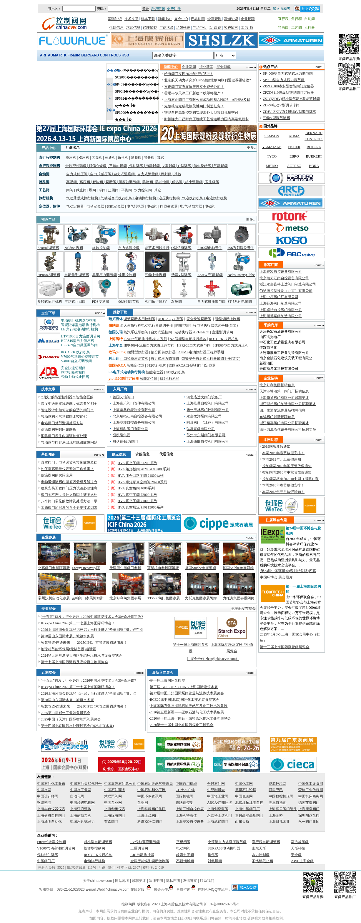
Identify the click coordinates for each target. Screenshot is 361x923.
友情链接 (190, 881)
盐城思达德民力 (82, 822)
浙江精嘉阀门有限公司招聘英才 (284, 423)
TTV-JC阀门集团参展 (163, 598)
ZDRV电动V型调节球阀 (281, 105)
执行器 (309, 28)
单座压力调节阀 (104, 275)
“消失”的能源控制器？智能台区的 (67, 397)
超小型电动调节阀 (98, 842)
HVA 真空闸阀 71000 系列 (137, 501)
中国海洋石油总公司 (120, 784)
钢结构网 (44, 802)
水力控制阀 (143, 190)
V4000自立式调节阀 (76, 361)
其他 (177, 174)
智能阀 (97, 182)
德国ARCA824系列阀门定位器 (192, 365)
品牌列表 (183, 28)
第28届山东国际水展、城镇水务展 (67, 636)
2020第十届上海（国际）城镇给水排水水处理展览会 (190, 718)
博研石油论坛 (245, 790)
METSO (272, 166)
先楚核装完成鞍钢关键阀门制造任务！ (194, 106)
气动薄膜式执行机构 (82, 198)
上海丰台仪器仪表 (51, 809)
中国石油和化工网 (151, 790)
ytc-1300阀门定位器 (124, 379)
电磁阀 (152, 206)
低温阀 (177, 182)
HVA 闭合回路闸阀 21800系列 (141, 476)
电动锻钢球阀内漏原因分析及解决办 (69, 482)
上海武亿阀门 (217, 822)
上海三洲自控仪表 (190, 809)
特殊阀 (283, 28)
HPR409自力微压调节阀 (79, 345)
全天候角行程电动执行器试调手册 (146, 325)
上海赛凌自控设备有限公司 (134, 422)
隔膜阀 (136, 157)
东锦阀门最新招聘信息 (277, 417)
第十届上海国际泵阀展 (167, 680)
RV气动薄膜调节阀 (145, 842)
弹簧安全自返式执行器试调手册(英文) (211, 359)
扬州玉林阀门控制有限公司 (208, 410)
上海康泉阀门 (309, 809)
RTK (63, 55)
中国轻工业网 (217, 796)
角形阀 (123, 157)
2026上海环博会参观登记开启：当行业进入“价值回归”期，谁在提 (92, 630)
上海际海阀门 (114, 815)
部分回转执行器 (163, 352)
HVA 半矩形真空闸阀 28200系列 (142, 482)
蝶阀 (92, 190)
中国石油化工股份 (51, 784)
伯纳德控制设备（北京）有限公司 (285, 291)
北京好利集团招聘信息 (277, 385)
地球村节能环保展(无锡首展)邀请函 (68, 649)
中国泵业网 (113, 802)
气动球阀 (136, 166)
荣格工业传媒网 (310, 790)
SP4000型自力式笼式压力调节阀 (287, 73)
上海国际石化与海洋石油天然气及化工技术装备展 (188, 706)
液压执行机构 (169, 198)
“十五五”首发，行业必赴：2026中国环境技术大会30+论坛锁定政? (92, 617)
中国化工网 (244, 784)
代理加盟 (150, 28)
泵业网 (142, 802)
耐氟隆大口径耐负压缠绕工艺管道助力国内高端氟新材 (206, 119)
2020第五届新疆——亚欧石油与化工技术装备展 (187, 712)
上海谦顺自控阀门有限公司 (208, 441)
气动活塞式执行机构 (116, 198)
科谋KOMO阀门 (149, 822)
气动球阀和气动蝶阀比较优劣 (64, 416)
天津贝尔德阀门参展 (125, 568)
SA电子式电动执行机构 (127, 372)
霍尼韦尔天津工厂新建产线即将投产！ (194, 93)
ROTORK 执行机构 (75, 352)
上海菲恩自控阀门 (51, 815)
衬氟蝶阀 (215, 861)
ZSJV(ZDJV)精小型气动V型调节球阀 (291, 99)
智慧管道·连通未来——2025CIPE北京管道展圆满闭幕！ (84, 643)
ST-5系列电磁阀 (240, 302)
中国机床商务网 (310, 796)
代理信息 (166, 454)
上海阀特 (116, 339)
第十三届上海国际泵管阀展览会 (284, 647)
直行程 (283, 19)
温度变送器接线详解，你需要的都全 (69, 404)
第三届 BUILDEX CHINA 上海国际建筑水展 (184, 687)
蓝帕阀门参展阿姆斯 (88, 598)
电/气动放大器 (191, 206)
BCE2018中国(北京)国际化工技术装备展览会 (184, 700)
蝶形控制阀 (127, 275)
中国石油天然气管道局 (155, 784)
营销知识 (231, 19)
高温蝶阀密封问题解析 (58, 429)
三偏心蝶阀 (118, 166)
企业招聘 (248, 19)
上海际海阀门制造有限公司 (280, 303)
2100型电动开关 (209, 248)
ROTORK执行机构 (98, 855)
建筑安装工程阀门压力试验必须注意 (69, 488)
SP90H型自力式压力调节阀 (284, 80)
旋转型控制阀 (94, 848)
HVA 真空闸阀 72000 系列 (137, 495)
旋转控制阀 (101, 248)
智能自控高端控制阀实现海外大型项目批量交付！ (203, 113)
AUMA (53, 55)
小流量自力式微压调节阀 (227, 842)
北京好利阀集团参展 (125, 598)
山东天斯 (242, 822)
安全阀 (296, 855)
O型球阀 (184, 166)
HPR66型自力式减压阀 (230, 345)
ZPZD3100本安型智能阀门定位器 (288, 86)
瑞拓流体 (116, 319)
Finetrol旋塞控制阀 (51, 842)
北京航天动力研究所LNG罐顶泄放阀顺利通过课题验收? (207, 80)
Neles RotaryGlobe (241, 275)
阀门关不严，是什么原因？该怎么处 (69, 495)
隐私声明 (173, 881)
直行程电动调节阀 (266, 842)
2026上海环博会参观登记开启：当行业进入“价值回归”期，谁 (88, 693)
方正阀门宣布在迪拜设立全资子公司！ (194, 87)
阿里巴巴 (276, 790)
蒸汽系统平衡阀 (136, 332)
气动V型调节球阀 (276, 118)
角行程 (296, 19)
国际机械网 (184, 796)
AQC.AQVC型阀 (170, 319)
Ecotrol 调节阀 (48, 248)
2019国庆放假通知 (276, 446)
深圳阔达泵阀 (309, 815)
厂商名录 (166, 28)
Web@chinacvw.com (113, 889)
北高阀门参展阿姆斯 (54, 568)
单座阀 (71, 157)
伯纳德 (114, 325)
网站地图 (122, 881)
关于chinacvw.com (97, 881)
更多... (252, 148)
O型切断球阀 (181, 248)
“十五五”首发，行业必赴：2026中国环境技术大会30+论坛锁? (88, 680)
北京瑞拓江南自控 (249, 802)
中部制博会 (216, 790)
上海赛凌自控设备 (190, 822)
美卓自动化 (277, 802)
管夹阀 (149, 157)
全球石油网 (216, 784)
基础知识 (115, 19)
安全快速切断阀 (73, 368)
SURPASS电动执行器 (224, 848)
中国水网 (44, 790)
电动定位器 (95, 206)
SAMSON (271, 136)
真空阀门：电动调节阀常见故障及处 (69, 462)
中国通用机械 (186, 784)
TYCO (272, 156)
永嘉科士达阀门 (219, 815)
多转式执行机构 (49, 302)
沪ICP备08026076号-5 (221, 904)
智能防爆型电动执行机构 (80, 325)
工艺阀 (296, 28)
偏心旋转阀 (202, 166)
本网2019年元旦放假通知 (281, 459)
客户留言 (231, 28)
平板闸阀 (183, 842)
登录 (145, 9)
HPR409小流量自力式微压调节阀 (149, 345)
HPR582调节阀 (48, 275)
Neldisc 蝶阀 (73, 248)
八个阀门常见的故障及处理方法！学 (69, 501)
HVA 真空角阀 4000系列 (136, 488)
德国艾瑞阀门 (123, 397)
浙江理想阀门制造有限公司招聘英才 (287, 404)
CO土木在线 (185, 790)
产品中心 (199, 28)
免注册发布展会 (243, 608)
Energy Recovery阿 (86, 568)
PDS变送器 (100, 302)
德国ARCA (117, 365)
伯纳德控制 (184, 802)
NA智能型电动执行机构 (187, 339)
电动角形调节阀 (76, 275)
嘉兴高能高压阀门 (249, 815)
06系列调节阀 (128, 302)
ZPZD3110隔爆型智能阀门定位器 (288, 93)
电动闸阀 (183, 848)
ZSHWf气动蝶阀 (210, 275)
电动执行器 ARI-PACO (191, 332)
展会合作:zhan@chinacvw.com (213, 659)
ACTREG (294, 166)
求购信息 (133, 28)
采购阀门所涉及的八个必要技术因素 (69, 508)
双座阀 (84, 157)
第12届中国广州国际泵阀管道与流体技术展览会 (187, 693)
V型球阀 (169, 166)
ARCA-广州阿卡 (219, 802)
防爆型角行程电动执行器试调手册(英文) (206, 325)
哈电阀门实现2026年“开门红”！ (188, 74)
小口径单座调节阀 (134, 359)
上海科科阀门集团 (151, 809)
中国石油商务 (114, 790)
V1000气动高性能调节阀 (56, 848)
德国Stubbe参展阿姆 (200, 568)
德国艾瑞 (116, 332)
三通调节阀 (139, 848)
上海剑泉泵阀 (217, 809)
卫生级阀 (212, 182)
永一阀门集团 (309, 822)
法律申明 (156, 881)
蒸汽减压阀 (300, 842)
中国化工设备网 (310, 784)
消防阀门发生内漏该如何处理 (64, 436)
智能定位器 (115, 206)
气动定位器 (75, 206)
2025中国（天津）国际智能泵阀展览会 (71, 719)
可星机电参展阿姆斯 (163, 568)
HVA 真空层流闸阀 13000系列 (141, 507)
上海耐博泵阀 (80, 815)
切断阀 (111, 182)
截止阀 (81, 190)
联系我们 (207, 881)
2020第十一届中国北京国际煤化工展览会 (181, 725)
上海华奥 (116, 345)
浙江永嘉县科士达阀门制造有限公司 (287, 284)
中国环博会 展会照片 (276, 577)
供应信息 (116, 28)
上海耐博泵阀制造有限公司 (280, 316)
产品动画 (198, 19)
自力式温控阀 (128, 248)
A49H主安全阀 (302, 861)
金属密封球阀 (75, 166)
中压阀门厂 (46, 861)
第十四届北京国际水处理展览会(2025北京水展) (77, 726)
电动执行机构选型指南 (78, 320)
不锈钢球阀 (185, 861)
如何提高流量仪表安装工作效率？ (67, 469)
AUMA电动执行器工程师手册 (201, 352)
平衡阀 (126, 190)
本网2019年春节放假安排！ (283, 453)
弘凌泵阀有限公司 (201, 429)
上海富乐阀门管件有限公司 (134, 403)
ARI (43, 55)
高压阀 (84, 182)
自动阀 (309, 19)
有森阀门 (111, 822)
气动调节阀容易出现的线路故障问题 (69, 442)
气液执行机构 (192, 198)
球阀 (102, 190)
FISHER (294, 147)
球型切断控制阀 (73, 372)
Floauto (74, 55)
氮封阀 (166, 174)
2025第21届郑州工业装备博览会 (65, 713)
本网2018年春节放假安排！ (283, 485)
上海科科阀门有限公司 (130, 429)
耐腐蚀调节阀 (129, 182)
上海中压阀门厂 (247, 809)
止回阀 (113, 190)
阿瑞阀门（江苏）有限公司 (208, 422)
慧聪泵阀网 (113, 796)
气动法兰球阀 (47, 855)
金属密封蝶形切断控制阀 (149, 861)
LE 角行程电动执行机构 (79, 329)
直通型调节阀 (222, 332)
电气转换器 (135, 206)
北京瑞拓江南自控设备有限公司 (137, 416)
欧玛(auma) (118, 352)
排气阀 (213, 855)
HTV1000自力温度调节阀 (80, 336)
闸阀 (69, 190)
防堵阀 (147, 182)
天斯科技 (298, 848)
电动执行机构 (145, 198)
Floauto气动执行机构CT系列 (145, 339)
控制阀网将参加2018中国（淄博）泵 (290, 479)
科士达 (114, 359)
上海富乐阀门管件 (283, 809)
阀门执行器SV (156, 302)
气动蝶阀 (221, 166)
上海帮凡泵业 (279, 822)
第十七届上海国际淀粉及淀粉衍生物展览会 (74, 662)
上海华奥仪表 (114, 809)
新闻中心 (165, 19)
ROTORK (314, 147)
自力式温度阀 (124, 174)
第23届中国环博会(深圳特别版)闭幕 (288, 571)
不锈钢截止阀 (262, 861)
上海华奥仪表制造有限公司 (134, 410)
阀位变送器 (169, 206)
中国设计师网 (47, 796)
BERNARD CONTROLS (101, 55)
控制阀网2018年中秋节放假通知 (287, 472)
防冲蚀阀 (162, 182)
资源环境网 (277, 784)
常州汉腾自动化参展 (54, 598)
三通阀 (110, 157)
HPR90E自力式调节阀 (194, 345)
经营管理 (214, 19)
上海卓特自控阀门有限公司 (280, 310)
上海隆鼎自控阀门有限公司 (208, 403)
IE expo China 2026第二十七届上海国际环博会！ (78, 623)
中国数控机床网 (281, 796)
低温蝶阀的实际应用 (57, 475)
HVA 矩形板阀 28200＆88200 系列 (144, 469)
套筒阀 (97, 157)
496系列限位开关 (241, 248)
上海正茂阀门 (148, 815)
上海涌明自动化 (49, 822)
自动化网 (77, 796)
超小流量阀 (194, 182)
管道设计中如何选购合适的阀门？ (67, 410)
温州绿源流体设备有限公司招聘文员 (287, 429)
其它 (160, 157)
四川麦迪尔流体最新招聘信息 (282, 410)
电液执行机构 (216, 198)
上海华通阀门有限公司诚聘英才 (284, 398)
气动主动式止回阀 (75, 377)
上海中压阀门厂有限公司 (278, 297)
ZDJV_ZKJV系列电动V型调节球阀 (289, 112)
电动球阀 (153, 166)
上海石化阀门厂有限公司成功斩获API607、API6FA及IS (207, 100)
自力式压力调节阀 (165, 359)
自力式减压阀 (100, 174)
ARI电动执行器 (142, 855)
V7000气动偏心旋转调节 (80, 357)
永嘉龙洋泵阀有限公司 (204, 416)
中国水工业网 (80, 790)
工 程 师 (247, 28)
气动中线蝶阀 (155, 275)
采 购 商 (215, 28)
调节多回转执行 (157, 248)
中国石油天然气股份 (86, 784)
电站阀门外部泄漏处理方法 (62, 423)
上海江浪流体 (80, 809)
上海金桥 (276, 815)
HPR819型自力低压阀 (77, 341)
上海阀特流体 (186, 815)
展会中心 (181, 19)
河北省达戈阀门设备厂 (204, 397)
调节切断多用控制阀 (139, 319)
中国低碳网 (244, 796)
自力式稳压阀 (76, 174)
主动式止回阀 (75, 302)
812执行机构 (156, 365)
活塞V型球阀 (181, 275)
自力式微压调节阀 (211, 302)
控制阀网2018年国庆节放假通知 (287, 466)
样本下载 (148, 19)
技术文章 (131, 19)
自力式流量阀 (148, 174)
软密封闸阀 (185, 855)
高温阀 (71, 182)
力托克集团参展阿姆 (201, 598)
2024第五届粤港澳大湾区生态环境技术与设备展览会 (81, 655)
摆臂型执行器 (138, 352)
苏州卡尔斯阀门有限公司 (206, 435)
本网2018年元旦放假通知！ (283, 492)
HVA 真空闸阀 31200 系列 (137, 463)
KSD (125, 55)
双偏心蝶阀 (98, 166)
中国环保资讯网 (149, 796)
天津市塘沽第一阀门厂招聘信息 (284, 391)
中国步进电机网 (82, 802)
